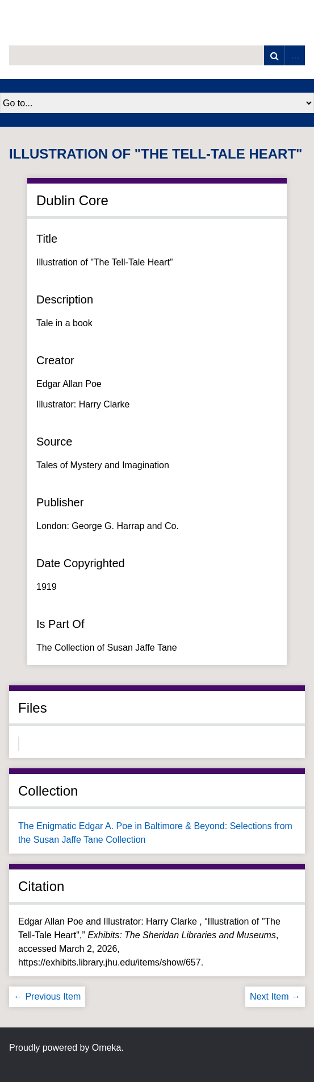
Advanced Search (294, 55)
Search (274, 55)
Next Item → (275, 996)
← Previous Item (47, 996)
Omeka (107, 1047)
